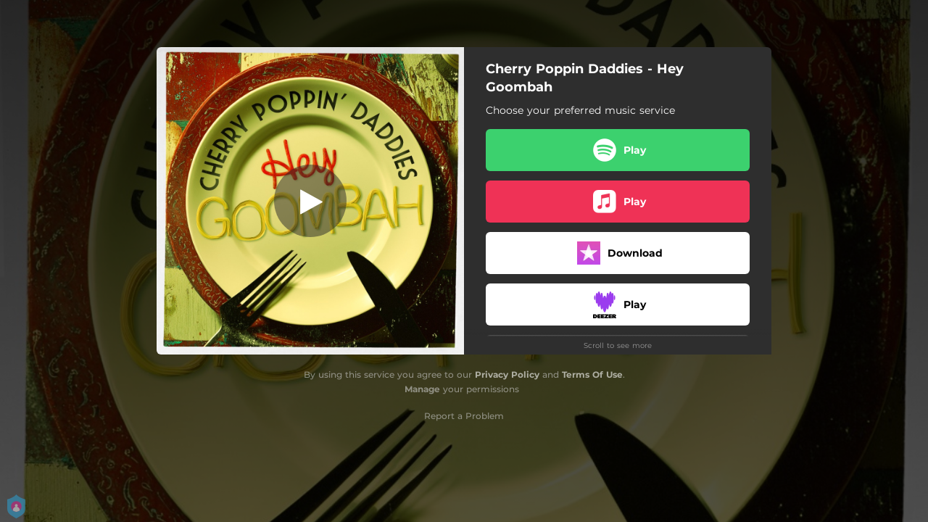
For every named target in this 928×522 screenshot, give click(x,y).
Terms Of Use (592, 374)
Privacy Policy (507, 374)
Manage (422, 389)
